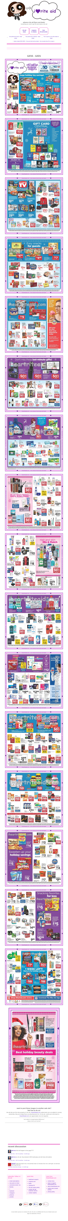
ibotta (30, 1183)
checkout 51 (32, 1185)
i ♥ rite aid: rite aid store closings (14, 1166)
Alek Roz (13, 1150)
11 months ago (25, 1166)
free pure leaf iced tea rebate (32, 41)
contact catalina (33, 1192)
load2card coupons (33, 1179)
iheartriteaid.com (36, 1112)
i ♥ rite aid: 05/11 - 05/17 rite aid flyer (15, 1153)
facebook (11, 1191)
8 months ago (27, 1153)
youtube (11, 1197)
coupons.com (32, 1181)
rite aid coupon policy (34, 1187)
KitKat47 (13, 1163)
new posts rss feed (14, 1183)
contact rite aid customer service (33, 1190)
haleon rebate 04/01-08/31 (19, 41)
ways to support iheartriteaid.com (52, 1183)
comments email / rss (14, 1185)
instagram (12, 1193)
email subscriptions (14, 1181)
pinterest (11, 1195)
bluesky (11, 1187)
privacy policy (51, 1191)
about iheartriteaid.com (54, 1186)
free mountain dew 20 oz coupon (47, 41)
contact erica (51, 1181)
